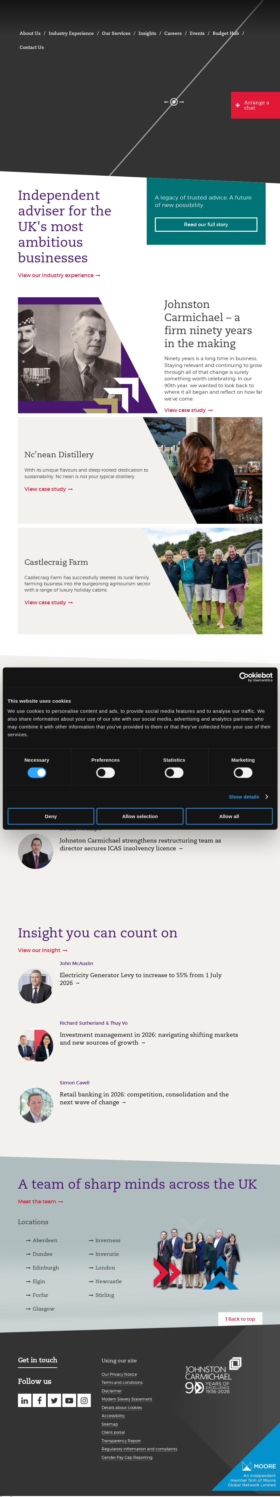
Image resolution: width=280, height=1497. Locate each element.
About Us (30, 33)
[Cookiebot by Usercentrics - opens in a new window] (243, 677)
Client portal (113, 1432)
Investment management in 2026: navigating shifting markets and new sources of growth (149, 1038)
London (105, 1268)
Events (197, 33)
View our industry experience (55, 275)
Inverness (108, 1240)
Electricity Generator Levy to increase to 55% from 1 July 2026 (141, 979)
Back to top (241, 1319)
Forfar (40, 1295)
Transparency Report (121, 1440)
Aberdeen (45, 1240)
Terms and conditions (122, 1382)
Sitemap (110, 1424)
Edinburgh (46, 1268)
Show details (244, 796)
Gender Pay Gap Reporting (127, 1457)
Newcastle (108, 1281)
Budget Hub (226, 33)
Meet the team (37, 1201)
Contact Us (32, 47)
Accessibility (113, 1415)
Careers (173, 33)
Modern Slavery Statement (127, 1399)
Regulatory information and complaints (139, 1448)
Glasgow (44, 1309)
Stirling (104, 1295)
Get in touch (37, 1360)
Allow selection (140, 816)
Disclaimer (112, 1390)
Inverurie (107, 1254)
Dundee (43, 1254)
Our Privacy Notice (119, 1374)
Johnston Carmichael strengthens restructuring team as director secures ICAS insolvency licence (140, 844)
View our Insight (39, 950)
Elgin (39, 1281)
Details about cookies (122, 1407)
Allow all (229, 816)
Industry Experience (71, 33)
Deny (51, 816)
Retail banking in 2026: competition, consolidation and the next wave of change (144, 1098)
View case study (185, 410)
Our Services (116, 33)
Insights (147, 33)
